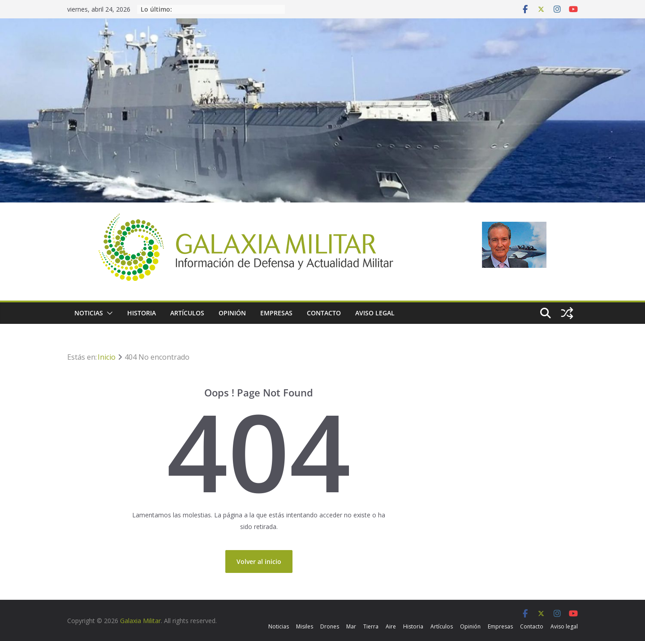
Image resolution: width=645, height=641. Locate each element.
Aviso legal (375, 313)
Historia (141, 313)
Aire (391, 626)
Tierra (370, 626)
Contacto (324, 313)
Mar (351, 626)
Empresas (276, 313)
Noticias (88, 313)
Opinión (232, 313)
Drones (329, 626)
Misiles (304, 626)
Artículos (187, 313)
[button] (108, 313)
